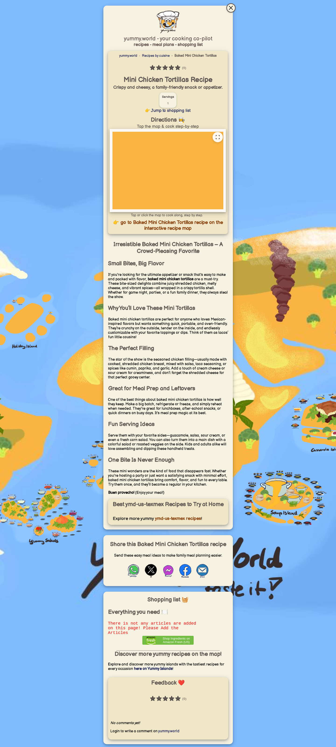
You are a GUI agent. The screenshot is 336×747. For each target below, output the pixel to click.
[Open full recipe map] (218, 137)
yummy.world (128, 56)
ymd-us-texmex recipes (177, 518)
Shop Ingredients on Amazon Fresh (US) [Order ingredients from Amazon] (176, 643)
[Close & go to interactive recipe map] (231, 8)
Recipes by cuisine (156, 56)
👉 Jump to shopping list (168, 110)
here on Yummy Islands (153, 671)
